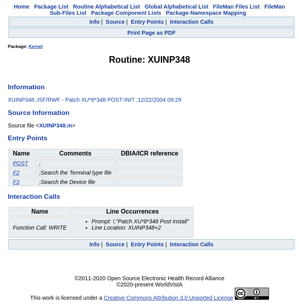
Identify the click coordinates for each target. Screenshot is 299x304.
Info (94, 22)
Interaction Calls (192, 22)
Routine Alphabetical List (106, 7)
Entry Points (147, 22)
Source (115, 22)
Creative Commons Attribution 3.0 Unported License (168, 298)
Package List (51, 7)
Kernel (36, 46)
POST (20, 163)
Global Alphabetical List (176, 7)
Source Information (38, 113)
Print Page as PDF (151, 33)
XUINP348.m (55, 125)
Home (21, 7)
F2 (16, 173)
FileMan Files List (236, 7)
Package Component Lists (126, 13)
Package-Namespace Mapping (206, 13)
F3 (16, 182)
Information (26, 87)
